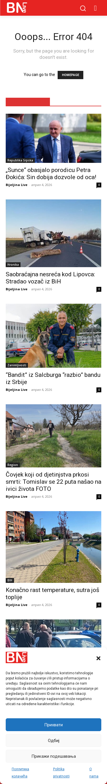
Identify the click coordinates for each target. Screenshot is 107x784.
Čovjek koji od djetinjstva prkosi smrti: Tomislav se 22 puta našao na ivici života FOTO (53, 481)
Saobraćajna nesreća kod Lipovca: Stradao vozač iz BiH (50, 278)
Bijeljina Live (16, 185)
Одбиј (53, 740)
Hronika (13, 265)
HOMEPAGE (70, 75)
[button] (98, 658)
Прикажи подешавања (53, 756)
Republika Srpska (20, 160)
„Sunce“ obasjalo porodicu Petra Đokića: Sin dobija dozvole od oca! (51, 174)
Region (12, 465)
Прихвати (53, 724)
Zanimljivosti (16, 365)
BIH (9, 580)
